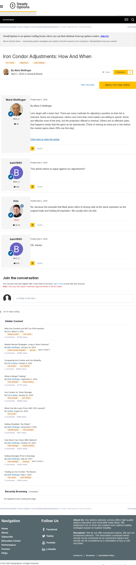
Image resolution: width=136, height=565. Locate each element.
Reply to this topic (117, 85)
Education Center (11, 541)
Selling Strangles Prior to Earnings (20, 456)
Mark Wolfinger (23, 70)
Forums (5, 549)
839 (16, 187)
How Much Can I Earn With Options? (21, 440)
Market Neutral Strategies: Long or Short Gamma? (27, 344)
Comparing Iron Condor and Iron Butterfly (23, 360)
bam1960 (16, 162)
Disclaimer (90, 555)
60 (16, 124)
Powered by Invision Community (119, 563)
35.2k (16, 225)
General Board (34, 74)
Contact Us (78, 555)
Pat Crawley (12, 363)
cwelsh (10, 411)
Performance (8, 545)
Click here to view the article (44, 139)
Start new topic (87, 85)
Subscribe (7, 537)
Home (4, 528)
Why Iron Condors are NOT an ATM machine (24, 328)
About (4, 532)
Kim (16, 201)
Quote (39, 148)
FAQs (4, 553)
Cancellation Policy (106, 555)
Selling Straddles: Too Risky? (17, 424)
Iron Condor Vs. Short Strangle (18, 392)
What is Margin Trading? (15, 376)
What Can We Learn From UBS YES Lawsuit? (25, 408)
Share (106, 72)
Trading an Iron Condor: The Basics (20, 472)
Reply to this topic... (26, 298)
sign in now (58, 284)
